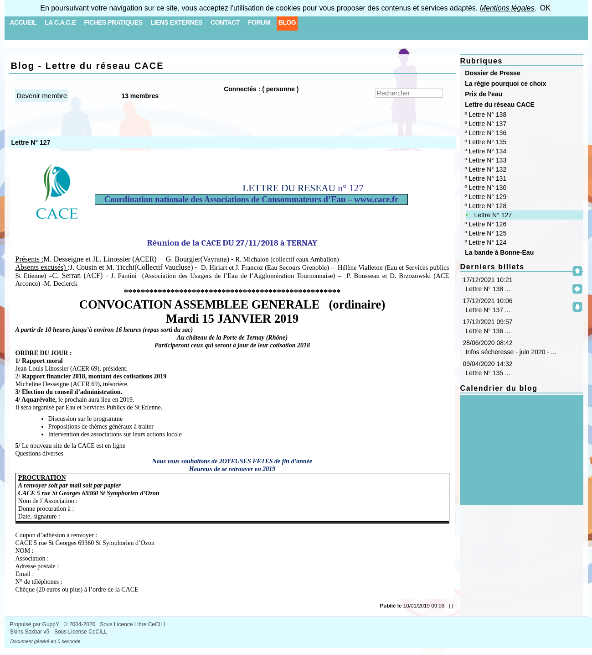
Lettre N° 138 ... (488, 289)
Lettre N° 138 (488, 114)
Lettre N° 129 (488, 196)
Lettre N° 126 (488, 224)
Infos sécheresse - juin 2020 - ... (511, 352)
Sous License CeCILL (80, 632)
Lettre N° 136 (488, 132)
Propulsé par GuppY (35, 624)
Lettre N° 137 (488, 123)
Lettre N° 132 (488, 169)
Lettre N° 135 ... (488, 373)
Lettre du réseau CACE (498, 104)
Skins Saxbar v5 (30, 632)
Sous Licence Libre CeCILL (134, 624)
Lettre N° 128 (488, 206)
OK (545, 8)
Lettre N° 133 (488, 160)
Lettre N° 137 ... (488, 310)
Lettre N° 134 (488, 151)
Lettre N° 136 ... (488, 331)
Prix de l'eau (482, 94)
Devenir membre (41, 96)
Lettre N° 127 (493, 215)
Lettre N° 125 (488, 233)
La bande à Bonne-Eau (498, 252)
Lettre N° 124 (488, 242)
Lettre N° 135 (488, 142)
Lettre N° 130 (488, 187)
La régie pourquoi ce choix (504, 83)
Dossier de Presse (491, 73)
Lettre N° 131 (488, 178)
